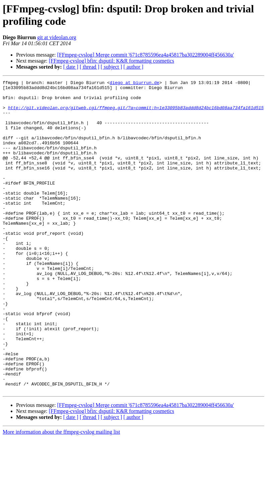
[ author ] (133, 67)
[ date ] (70, 67)
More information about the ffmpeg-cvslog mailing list (61, 494)
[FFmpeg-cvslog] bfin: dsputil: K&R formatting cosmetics (111, 61)
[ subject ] (111, 67)
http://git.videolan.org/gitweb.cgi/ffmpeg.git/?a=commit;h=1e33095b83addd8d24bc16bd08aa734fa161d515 (136, 114)
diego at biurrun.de (134, 83)
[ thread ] (89, 67)
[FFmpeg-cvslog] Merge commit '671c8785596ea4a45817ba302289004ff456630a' (145, 55)
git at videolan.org (56, 37)
